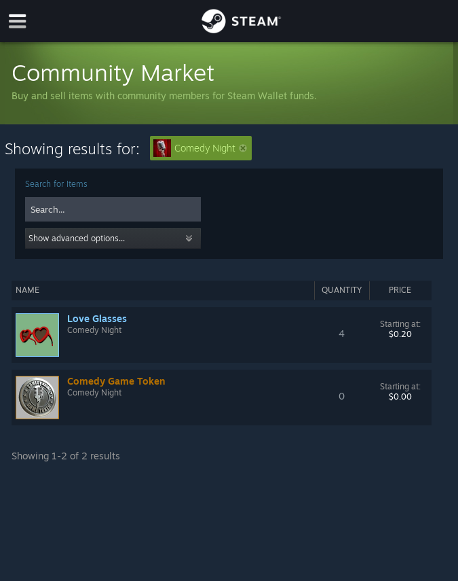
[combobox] (113, 209)
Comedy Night (200, 148)
